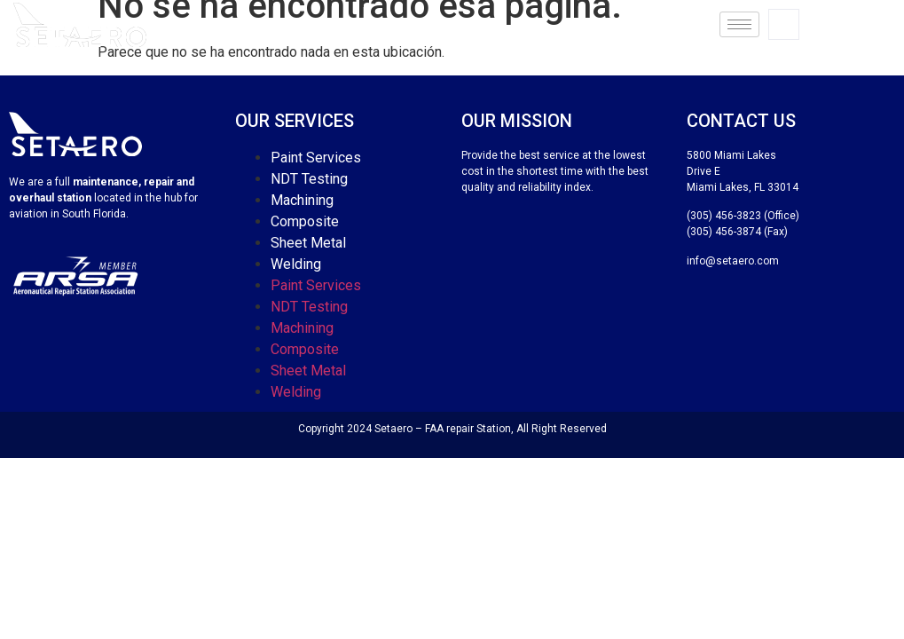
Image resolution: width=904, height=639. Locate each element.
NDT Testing (309, 178)
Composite (305, 221)
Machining (302, 200)
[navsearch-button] (783, 24)
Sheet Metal (308, 242)
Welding (296, 264)
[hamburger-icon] (739, 24)
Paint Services (316, 157)
